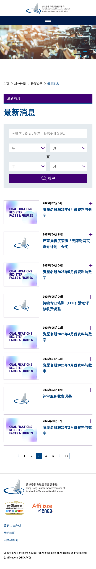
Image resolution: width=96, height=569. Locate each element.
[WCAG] (14, 508)
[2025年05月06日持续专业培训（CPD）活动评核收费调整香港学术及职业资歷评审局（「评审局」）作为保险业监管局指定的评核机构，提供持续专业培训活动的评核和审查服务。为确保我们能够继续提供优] (48, 305)
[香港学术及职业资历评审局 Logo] (48, 8)
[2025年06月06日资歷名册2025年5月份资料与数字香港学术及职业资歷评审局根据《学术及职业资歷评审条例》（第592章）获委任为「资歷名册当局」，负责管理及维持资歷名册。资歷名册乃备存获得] (48, 274)
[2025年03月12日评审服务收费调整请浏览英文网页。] (48, 398)
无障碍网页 (11, 540)
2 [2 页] (31, 456)
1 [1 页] (24, 456)
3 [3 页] (39, 456)
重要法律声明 (12, 525)
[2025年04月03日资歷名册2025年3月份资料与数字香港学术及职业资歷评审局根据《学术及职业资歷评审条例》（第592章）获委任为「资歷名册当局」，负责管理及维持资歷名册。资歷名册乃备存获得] (48, 367)
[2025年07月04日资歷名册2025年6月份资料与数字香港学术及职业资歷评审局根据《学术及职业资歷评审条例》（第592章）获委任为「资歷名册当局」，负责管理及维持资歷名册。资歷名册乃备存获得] (48, 212)
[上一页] (18, 456)
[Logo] (34, 487)
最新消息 (53, 83)
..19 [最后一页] (65, 456)
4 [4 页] (46, 456)
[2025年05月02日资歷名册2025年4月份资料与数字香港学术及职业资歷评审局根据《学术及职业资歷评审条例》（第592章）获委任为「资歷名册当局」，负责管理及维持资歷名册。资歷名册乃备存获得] (48, 336)
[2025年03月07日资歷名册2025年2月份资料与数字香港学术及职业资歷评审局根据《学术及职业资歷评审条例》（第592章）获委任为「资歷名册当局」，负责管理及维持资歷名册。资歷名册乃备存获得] (48, 430)
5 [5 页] (53, 456)
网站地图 (9, 533)
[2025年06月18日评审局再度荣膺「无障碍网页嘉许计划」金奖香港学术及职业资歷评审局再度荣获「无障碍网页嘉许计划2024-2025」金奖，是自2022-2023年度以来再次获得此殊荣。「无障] (48, 243)
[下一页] (59, 456)
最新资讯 (36, 83)
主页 (6, 83)
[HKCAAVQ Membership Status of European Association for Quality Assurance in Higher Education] (42, 508)
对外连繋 (20, 83)
